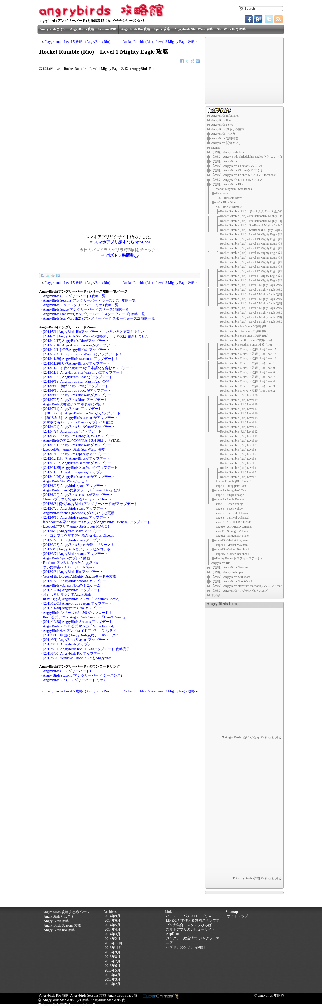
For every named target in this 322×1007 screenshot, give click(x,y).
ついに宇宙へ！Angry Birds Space (68, 567)
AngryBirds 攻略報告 (224, 138)
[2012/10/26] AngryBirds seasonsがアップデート (79, 477)
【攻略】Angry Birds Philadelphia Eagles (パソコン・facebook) (251, 156)
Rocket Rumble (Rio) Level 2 (238, 477)
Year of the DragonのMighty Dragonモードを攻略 (79, 576)
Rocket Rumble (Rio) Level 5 (238, 463)
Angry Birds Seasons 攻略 (62, 925)
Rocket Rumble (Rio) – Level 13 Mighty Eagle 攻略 (252, 266)
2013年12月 (113, 943)
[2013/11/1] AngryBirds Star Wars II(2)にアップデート (83, 372)
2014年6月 (112, 920)
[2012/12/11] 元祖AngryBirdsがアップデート (76, 458)
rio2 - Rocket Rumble (229, 207)
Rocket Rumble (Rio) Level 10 (239, 440)
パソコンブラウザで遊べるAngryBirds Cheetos (78, 535)
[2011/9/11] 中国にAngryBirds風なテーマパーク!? (80, 635)
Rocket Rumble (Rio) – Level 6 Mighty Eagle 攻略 (251, 299)
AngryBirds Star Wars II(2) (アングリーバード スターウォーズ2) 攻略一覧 (99, 318)
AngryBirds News (222, 124)
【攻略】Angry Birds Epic (228, 152)
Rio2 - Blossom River (229, 198)
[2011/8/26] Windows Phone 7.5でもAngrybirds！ (79, 658)
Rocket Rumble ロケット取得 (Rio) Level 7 (247, 377)
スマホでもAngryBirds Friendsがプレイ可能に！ (80, 422)
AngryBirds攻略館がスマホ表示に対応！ (74, 404)
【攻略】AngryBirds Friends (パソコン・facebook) (243, 175)
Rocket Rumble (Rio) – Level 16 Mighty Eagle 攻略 (252, 253)
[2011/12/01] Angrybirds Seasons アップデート (77, 603)
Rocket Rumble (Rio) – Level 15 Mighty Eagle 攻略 (252, 257)
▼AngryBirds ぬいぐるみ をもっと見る (251, 737)
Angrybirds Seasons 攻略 (88, 995)
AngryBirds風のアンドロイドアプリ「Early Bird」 (81, 631)
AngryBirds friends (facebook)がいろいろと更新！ (80, 513)
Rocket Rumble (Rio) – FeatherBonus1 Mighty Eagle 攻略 (256, 221)
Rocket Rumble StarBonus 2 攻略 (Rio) (244, 331)
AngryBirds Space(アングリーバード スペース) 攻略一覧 (86, 309)
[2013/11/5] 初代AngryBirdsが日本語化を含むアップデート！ (90, 368)
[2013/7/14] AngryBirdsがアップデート (72, 409)
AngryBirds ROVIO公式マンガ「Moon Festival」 (79, 626)
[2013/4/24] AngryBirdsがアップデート (72, 431)
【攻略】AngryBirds (224, 161)
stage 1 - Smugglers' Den (231, 486)
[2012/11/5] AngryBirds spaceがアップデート (76, 472)
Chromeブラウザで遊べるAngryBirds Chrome (77, 499)
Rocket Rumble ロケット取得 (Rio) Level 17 (248, 349)
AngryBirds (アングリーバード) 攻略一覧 (74, 296)
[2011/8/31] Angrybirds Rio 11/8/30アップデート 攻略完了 (86, 649)
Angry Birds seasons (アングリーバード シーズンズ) (82, 675)
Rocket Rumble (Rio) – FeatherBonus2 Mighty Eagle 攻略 (256, 216)
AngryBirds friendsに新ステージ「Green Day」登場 (82, 490)
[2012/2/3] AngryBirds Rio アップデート (73, 572)
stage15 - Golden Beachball (232, 549)
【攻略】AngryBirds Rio (227, 184)
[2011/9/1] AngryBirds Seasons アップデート (76, 640)
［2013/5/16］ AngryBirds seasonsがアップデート (80, 418)
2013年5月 (112, 970)
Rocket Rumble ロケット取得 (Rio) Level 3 (247, 386)
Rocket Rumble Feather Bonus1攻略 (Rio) (246, 344)
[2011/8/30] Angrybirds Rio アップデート (73, 653)
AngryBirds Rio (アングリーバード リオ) (74, 680)
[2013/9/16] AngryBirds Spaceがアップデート (77, 390)
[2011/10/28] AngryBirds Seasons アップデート (78, 622)
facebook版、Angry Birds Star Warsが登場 (74, 449)
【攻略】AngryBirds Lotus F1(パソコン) (237, 180)
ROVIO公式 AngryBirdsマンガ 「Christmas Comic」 (82, 599)
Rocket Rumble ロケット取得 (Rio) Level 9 (247, 368)
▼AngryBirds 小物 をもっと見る (257, 878)
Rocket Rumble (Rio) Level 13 (239, 427)
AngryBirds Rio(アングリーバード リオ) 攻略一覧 (81, 305)
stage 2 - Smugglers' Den (231, 490)
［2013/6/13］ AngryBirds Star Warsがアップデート (82, 413)
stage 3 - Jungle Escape (230, 495)
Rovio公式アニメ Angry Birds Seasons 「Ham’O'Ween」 (85, 617)
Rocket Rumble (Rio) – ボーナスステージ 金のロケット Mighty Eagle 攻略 (268, 211)
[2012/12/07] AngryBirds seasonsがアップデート (79, 463)
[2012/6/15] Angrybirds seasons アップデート (76, 517)
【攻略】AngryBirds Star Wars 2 (231, 581)
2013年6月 (112, 966)
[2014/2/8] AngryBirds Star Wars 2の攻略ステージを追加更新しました (96, 336)
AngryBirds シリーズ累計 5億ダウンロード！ (77, 613)
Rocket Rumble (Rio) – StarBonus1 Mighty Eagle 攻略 (253, 230)
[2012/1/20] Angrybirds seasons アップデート (76, 581)
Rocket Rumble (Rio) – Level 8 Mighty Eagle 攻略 (251, 285)
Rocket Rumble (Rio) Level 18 (239, 404)
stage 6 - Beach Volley (229, 508)
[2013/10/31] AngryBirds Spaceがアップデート (78, 377)
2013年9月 (112, 952)
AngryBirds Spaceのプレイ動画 (66, 558)
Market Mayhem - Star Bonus (234, 189)
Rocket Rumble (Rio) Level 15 (239, 418)
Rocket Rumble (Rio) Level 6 (238, 458)
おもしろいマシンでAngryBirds (67, 594)
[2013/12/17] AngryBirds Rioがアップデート (76, 341)
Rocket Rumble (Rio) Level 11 (238, 436)
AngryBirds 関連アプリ (226, 143)
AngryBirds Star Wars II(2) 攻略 (66, 1000)
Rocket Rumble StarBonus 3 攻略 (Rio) (244, 326)
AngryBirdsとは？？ (59, 916)
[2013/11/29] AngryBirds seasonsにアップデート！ (80, 359)
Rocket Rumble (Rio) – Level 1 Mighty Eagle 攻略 (251, 321)
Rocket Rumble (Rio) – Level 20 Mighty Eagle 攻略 (252, 234)
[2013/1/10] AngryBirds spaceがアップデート (76, 454)
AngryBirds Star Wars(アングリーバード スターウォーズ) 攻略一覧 (94, 314)
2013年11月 (113, 948)
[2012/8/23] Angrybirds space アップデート (75, 486)
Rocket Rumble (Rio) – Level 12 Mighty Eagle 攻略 (252, 271)
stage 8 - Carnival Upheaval (232, 517)
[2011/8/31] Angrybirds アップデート (70, 644)
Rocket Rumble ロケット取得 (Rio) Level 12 (248, 358)
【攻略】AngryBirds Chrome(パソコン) (236, 170)
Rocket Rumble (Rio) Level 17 (239, 409)
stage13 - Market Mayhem (232, 540)
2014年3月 (112, 934)
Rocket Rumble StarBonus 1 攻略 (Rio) (244, 335)
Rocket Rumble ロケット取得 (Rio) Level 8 (247, 372)
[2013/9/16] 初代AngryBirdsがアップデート (76, 386)
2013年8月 (112, 957)
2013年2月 (112, 984)
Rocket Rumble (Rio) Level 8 (238, 449)
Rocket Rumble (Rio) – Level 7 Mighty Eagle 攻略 (251, 294)
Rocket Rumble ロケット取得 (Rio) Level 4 (247, 381)
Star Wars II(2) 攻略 (231, 29)
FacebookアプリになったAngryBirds (70, 563)
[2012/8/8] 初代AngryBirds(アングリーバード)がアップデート (90, 504)
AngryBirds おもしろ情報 (227, 129)
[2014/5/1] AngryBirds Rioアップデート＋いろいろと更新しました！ (95, 332)
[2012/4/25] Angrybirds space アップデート (75, 540)
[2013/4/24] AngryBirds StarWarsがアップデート (79, 427)
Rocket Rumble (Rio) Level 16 (239, 413)
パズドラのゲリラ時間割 (185, 947)
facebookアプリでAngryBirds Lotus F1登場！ (76, 526)
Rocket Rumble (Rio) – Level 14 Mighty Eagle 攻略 (252, 262)
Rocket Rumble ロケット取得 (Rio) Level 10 (248, 363)
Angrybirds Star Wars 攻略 (193, 29)
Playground (222, 193)
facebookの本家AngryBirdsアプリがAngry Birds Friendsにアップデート (97, 522)
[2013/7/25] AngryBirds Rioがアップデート (75, 400)
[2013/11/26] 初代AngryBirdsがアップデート (76, 363)
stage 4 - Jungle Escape (230, 499)
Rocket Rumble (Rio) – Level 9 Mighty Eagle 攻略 (251, 289)
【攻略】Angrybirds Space (228, 572)
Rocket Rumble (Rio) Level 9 (238, 445)
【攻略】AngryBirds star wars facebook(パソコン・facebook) (250, 586)
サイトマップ (237, 916)
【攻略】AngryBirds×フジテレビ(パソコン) (239, 590)
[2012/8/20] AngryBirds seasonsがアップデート (78, 495)
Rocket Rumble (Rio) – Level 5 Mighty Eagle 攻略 (251, 303)
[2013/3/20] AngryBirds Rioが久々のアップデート (80, 436)
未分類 (215, 595)
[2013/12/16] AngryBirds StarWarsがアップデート (80, 345)
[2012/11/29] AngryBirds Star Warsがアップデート (80, 468)
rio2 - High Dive (226, 202)
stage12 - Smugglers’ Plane (232, 535)
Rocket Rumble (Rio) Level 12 (239, 431)
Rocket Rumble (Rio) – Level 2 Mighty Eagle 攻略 (159, 42)
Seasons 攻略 (107, 29)
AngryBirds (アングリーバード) (67, 671)
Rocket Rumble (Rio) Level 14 (239, 422)
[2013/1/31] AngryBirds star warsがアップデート (79, 445)
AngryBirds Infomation (225, 115)
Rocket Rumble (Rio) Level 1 (234, 481)
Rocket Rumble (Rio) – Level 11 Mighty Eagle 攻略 (252, 276)
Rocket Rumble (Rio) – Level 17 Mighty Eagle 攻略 (252, 248)
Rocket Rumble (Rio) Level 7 (238, 454)
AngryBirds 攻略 (82, 29)
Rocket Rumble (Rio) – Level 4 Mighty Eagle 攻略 (251, 308)
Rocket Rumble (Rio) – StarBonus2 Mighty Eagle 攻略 (253, 225)
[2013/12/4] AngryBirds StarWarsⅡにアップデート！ (82, 354)
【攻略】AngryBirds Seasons (229, 567)
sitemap (215, 147)
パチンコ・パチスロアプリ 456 (190, 916)
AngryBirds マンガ (223, 133)
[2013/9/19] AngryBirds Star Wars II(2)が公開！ (78, 381)
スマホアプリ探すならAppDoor (122, 242)
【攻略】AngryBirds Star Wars (230, 577)
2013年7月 (112, 961)
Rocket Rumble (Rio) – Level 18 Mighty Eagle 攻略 (252, 243)
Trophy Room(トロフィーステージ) (239, 558)
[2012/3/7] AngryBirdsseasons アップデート (75, 554)
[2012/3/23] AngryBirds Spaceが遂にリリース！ (78, 545)
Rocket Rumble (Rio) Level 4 (238, 468)
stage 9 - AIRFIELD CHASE (233, 522)
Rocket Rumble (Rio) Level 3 (238, 472)
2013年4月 (112, 975)
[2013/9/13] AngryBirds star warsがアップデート (79, 395)
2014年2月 (112, 939)
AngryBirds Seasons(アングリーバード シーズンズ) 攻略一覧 (89, 300)
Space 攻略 (162, 29)
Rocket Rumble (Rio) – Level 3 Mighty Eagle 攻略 (251, 312)
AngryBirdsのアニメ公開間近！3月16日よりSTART (82, 440)
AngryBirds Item (221, 120)
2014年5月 (112, 925)
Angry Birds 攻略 (56, 921)
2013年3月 (112, 979)
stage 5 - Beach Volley (229, 504)
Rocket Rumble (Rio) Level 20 (239, 395)
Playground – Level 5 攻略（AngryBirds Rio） (78, 42)
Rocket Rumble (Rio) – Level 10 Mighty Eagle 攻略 (252, 280)
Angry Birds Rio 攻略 (59, 930)
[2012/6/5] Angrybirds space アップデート (74, 531)
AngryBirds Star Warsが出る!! (65, 481)
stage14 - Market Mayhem (232, 545)
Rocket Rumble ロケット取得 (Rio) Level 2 (247, 390)
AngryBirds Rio (220, 563)
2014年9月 (112, 916)
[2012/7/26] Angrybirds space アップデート (75, 508)
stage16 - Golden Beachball (232, 554)
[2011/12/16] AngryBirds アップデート (72, 590)
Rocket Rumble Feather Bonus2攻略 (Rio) (246, 340)
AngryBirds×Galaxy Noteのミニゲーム (71, 585)
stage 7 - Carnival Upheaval (232, 513)
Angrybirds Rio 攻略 (135, 29)
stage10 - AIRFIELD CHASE (234, 526)
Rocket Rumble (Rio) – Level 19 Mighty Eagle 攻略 (252, 239)
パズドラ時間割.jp (122, 255)
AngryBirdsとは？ (52, 29)
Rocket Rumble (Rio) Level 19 (239, 400)
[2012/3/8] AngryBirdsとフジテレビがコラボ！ (78, 549)
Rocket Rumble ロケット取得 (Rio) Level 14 (248, 354)
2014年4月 (112, 929)
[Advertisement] (79, 199)
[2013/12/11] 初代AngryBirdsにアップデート (76, 350)
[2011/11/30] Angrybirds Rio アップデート (74, 608)
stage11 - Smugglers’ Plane (232, 531)
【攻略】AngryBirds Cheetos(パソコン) (236, 166)
